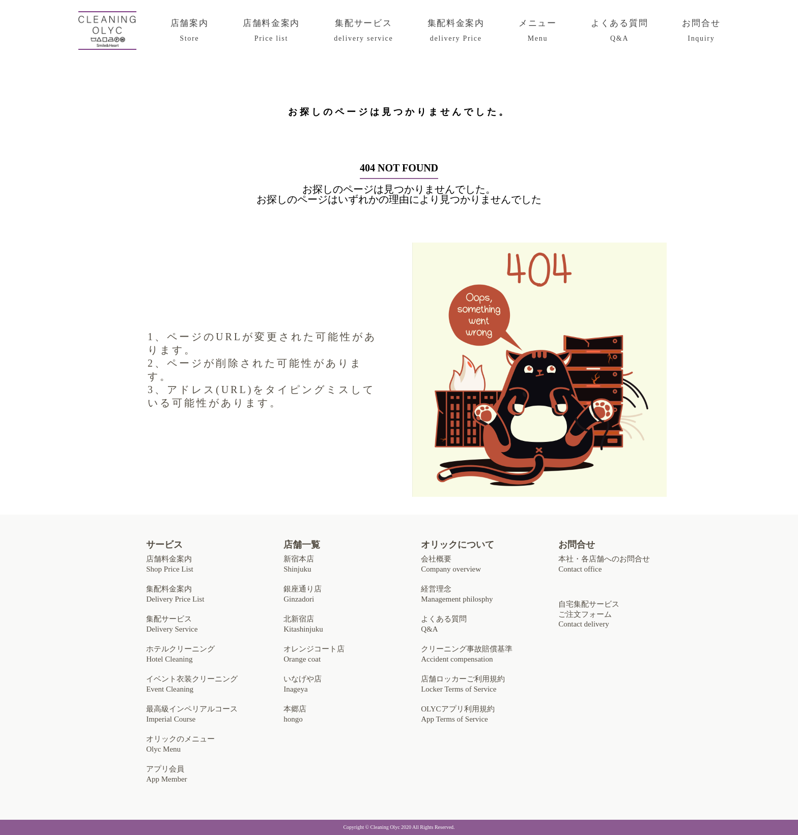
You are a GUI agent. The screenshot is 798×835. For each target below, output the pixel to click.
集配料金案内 (456, 31)
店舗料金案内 (271, 31)
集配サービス (363, 31)
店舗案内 (189, 31)
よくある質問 (619, 31)
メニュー (538, 31)
